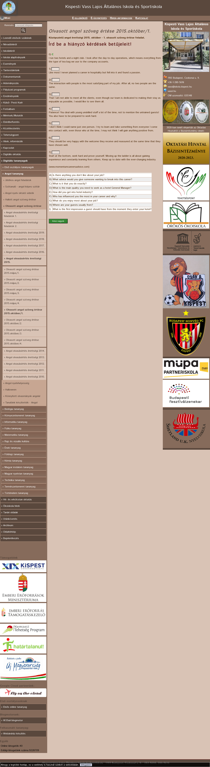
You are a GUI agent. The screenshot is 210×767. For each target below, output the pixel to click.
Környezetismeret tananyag (19, 415)
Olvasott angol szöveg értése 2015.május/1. (21, 271)
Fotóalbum (9, 109)
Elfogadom (86, 765)
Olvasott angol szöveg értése (23, 206)
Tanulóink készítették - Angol (21, 402)
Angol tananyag (14, 174)
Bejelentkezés (11, 538)
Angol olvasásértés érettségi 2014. (25, 351)
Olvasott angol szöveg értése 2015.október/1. (23, 311)
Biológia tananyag (14, 409)
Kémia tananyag (13, 461)
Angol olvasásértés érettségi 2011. (25, 370)
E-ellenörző (79, 18)
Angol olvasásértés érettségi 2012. (25, 364)
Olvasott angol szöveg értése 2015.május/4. (21, 301)
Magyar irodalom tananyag (18, 467)
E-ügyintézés (99, 18)
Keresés (9, 25)
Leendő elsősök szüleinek (17, 38)
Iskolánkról (9, 51)
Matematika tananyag (16, 435)
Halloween (10, 390)
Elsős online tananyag (15, 707)
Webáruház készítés (14, 733)
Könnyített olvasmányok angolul (22, 396)
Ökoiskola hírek (11, 506)
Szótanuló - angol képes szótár (22, 187)
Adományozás (11, 83)
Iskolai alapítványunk (14, 57)
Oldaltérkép (9, 532)
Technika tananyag (14, 480)
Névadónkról (10, 44)
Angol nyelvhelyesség (17, 383)
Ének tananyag (12, 448)
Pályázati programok (14, 90)
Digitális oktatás (12, 154)
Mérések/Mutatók (13, 115)
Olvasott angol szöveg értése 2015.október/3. (21, 331)
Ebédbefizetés (11, 122)
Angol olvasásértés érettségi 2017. (25, 245)
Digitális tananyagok (15, 161)
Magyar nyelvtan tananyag (18, 474)
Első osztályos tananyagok (19, 167)
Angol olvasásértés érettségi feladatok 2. (21, 224)
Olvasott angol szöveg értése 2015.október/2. (21, 321)
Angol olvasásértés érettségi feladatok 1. (21, 214)
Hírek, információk (13, 141)
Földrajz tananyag (14, 454)
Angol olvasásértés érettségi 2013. (25, 357)
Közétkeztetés (11, 128)
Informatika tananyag (15, 422)
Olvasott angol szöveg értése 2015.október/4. (21, 342)
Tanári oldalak (10, 512)
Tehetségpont (11, 135)
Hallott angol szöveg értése (20, 199)
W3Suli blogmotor (13, 720)
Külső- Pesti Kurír (13, 103)
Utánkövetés (10, 519)
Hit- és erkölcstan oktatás (17, 499)
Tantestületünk (11, 70)
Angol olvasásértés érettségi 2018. (25, 239)
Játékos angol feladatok (18, 180)
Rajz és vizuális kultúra (16, 441)
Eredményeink (11, 96)
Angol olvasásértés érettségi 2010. (25, 377)
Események (9, 64)
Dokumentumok (12, 77)
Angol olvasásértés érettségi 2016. (25, 252)
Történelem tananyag (16, 493)
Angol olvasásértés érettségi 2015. (22, 260)
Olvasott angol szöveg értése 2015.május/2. (21, 281)
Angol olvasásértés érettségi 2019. (25, 233)
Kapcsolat (141, 18)
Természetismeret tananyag (19, 486)
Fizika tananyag (12, 428)
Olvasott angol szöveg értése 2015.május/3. (21, 291)
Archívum (8, 525)
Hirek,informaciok (121, 18)
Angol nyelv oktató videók (19, 193)
